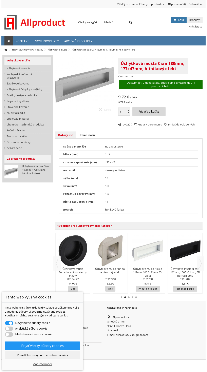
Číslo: (121, 76)
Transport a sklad (17, 136)
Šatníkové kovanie (18, 83)
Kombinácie (88, 135)
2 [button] (125, 297)
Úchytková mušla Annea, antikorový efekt (110, 270)
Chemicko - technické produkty (25, 124)
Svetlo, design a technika (22, 95)
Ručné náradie (16, 130)
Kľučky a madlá (16, 113)
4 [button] (132, 297)
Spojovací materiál (18, 118)
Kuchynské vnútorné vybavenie (19, 76)
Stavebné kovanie (18, 107)
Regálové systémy (18, 101)
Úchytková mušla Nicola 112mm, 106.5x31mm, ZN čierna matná (185, 272)
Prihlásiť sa (195, 4)
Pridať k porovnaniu (150, 124)
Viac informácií (42, 364)
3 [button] (129, 297)
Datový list (65, 135)
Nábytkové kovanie (19, 68)
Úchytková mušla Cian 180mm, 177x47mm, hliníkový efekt (35, 169)
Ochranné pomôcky (19, 142)
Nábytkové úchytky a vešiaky (24, 89)
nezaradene (14, 148)
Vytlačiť (127, 124)
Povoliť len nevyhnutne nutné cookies (42, 355)
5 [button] (136, 297)
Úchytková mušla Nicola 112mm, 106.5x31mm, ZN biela (148, 272)
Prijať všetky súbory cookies (42, 346)
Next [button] (200, 263)
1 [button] (121, 297)
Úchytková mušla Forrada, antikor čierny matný (73, 272)
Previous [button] (57, 263)
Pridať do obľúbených (181, 124)
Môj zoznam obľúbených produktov (140, 4)
